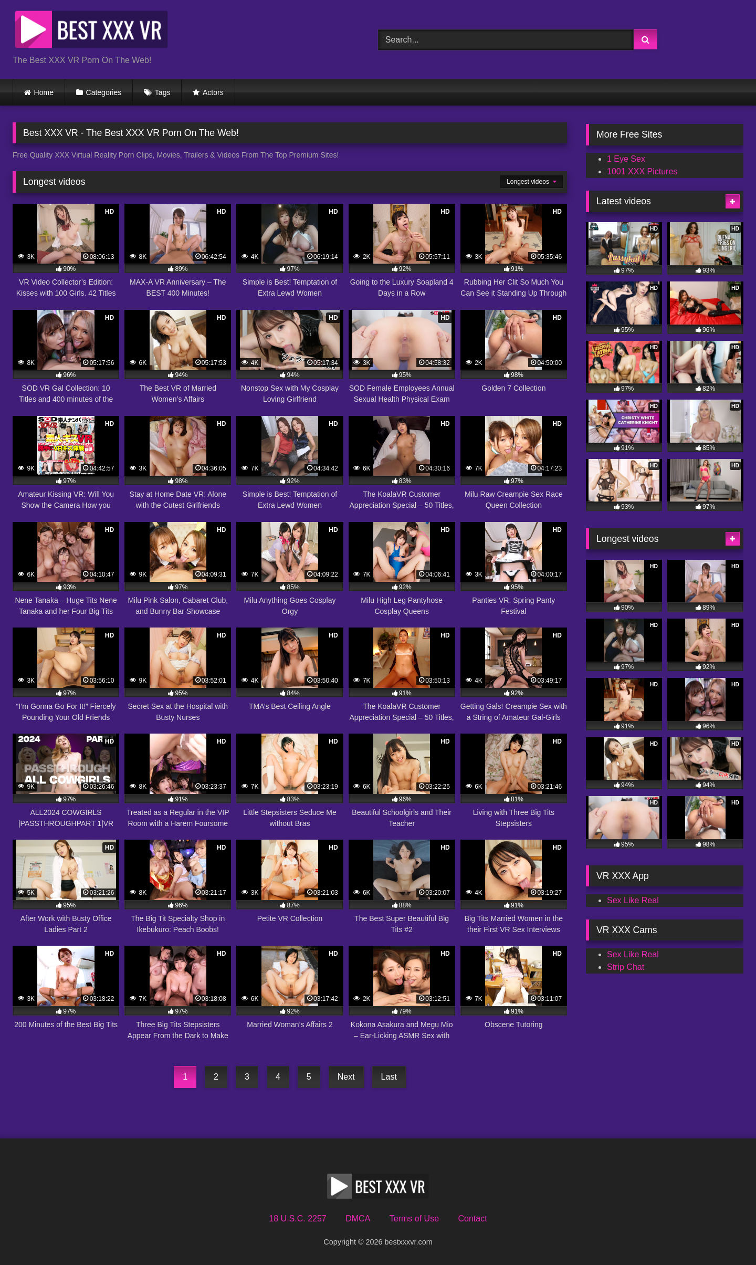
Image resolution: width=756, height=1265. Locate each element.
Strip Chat (625, 967)
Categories (104, 92)
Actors (213, 92)
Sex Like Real (633, 900)
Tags (163, 92)
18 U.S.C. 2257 (297, 1218)
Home (44, 92)
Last (389, 1076)
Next (346, 1076)
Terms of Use (414, 1218)
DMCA (357, 1218)
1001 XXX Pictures (642, 171)
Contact (472, 1218)
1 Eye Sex (626, 158)
